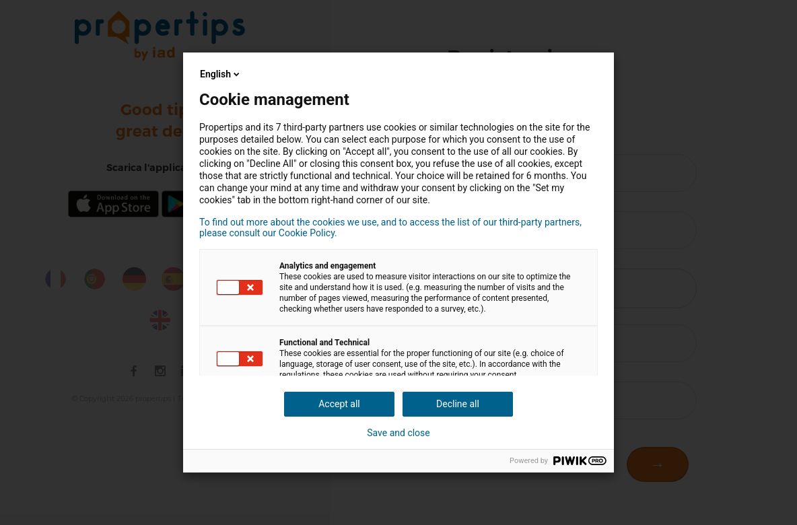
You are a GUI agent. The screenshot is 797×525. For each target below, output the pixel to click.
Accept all (339, 403)
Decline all (457, 403)
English (221, 74)
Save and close (398, 432)
